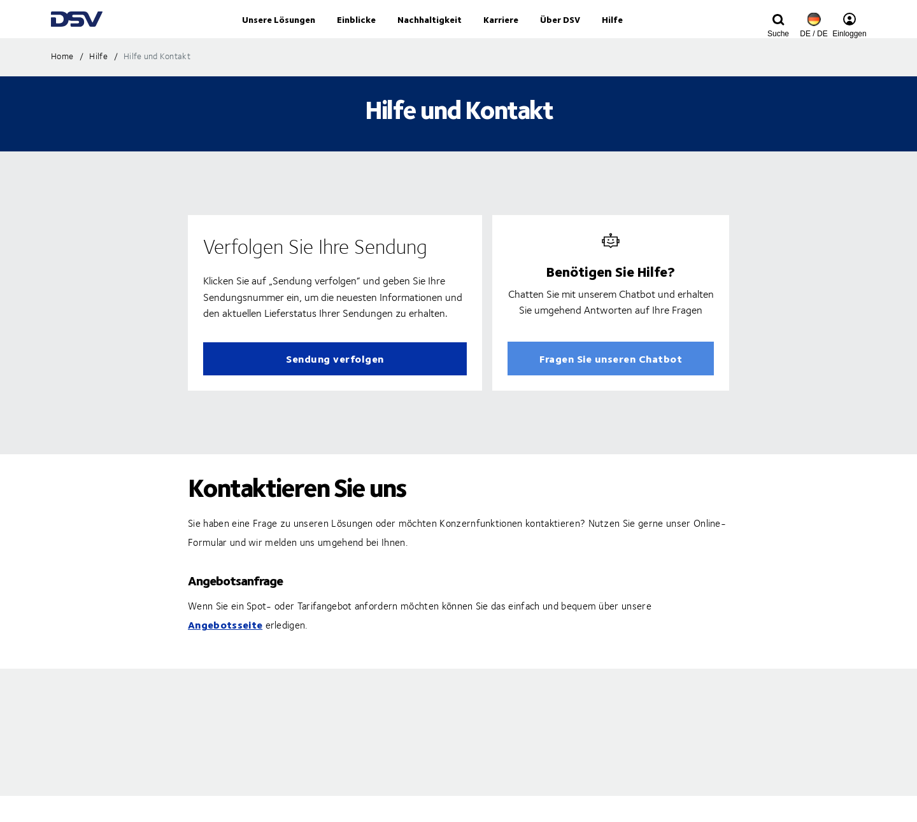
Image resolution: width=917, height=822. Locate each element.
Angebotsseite (225, 650)
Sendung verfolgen (335, 385)
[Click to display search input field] (778, 33)
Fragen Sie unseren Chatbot (610, 385)
